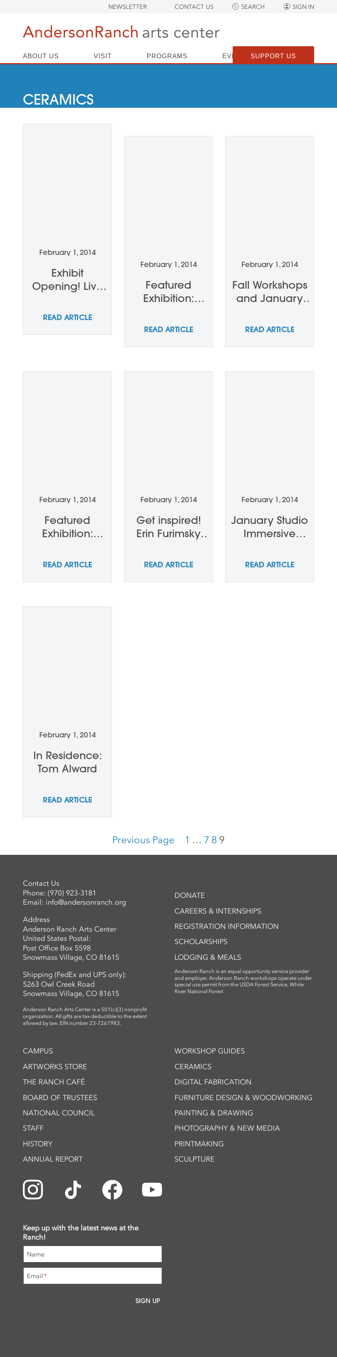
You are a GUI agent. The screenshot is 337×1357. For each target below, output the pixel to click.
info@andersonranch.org (86, 902)
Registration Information (227, 926)
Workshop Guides (210, 1051)
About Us (41, 56)
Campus (38, 1051)
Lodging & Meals (208, 957)
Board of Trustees (60, 1097)
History (38, 1143)
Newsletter (127, 6)
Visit (103, 56)
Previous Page (143, 840)
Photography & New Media (227, 1128)
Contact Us (194, 6)
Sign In (303, 6)
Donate (190, 895)
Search (253, 6)
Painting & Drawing (214, 1113)
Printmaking (199, 1143)
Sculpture (195, 1159)
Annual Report (53, 1159)
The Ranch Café (54, 1082)
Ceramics (193, 1066)
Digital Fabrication (213, 1082)
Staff (33, 1128)
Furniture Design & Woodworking (244, 1097)
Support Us (273, 56)
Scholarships (201, 941)
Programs (167, 56)
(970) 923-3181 (72, 893)
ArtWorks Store (55, 1066)
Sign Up (148, 1301)
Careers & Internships (218, 911)
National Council (59, 1113)
